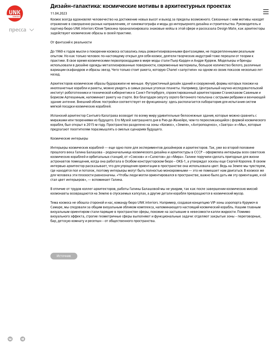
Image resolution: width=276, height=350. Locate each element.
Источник (64, 256)
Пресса (19, 30)
